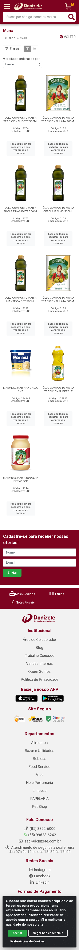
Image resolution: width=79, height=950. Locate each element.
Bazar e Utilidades (39, 751)
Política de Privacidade (39, 679)
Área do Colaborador (39, 640)
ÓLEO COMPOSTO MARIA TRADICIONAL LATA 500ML (58, 299)
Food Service (39, 767)
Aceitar (17, 933)
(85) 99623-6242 (39, 835)
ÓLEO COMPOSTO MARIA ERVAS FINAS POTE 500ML (21, 209)
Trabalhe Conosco (39, 655)
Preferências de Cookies (27, 941)
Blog (39, 648)
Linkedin (39, 882)
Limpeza (40, 791)
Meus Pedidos (22, 594)
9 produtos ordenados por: (21, 59)
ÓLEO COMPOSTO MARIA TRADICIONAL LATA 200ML (58, 119)
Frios (39, 775)
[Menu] (7, 6)
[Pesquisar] (71, 17)
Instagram (40, 870)
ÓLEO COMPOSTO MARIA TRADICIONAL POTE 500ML (20, 119)
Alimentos (39, 743)
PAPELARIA (39, 798)
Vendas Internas (39, 663)
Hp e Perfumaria (39, 783)
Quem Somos (39, 671)
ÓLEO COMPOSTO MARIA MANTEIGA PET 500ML (20, 299)
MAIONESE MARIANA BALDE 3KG (20, 389)
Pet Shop (39, 806)
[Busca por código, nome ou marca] (35, 17)
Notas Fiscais (22, 602)
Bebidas (39, 759)
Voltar (68, 37)
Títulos (56, 594)
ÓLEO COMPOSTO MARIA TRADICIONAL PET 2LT (58, 389)
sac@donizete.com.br (39, 841)
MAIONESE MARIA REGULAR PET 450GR (20, 479)
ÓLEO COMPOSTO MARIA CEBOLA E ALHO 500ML (58, 209)
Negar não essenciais (48, 933)
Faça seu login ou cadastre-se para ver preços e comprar (21, 148)
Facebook (39, 876)
